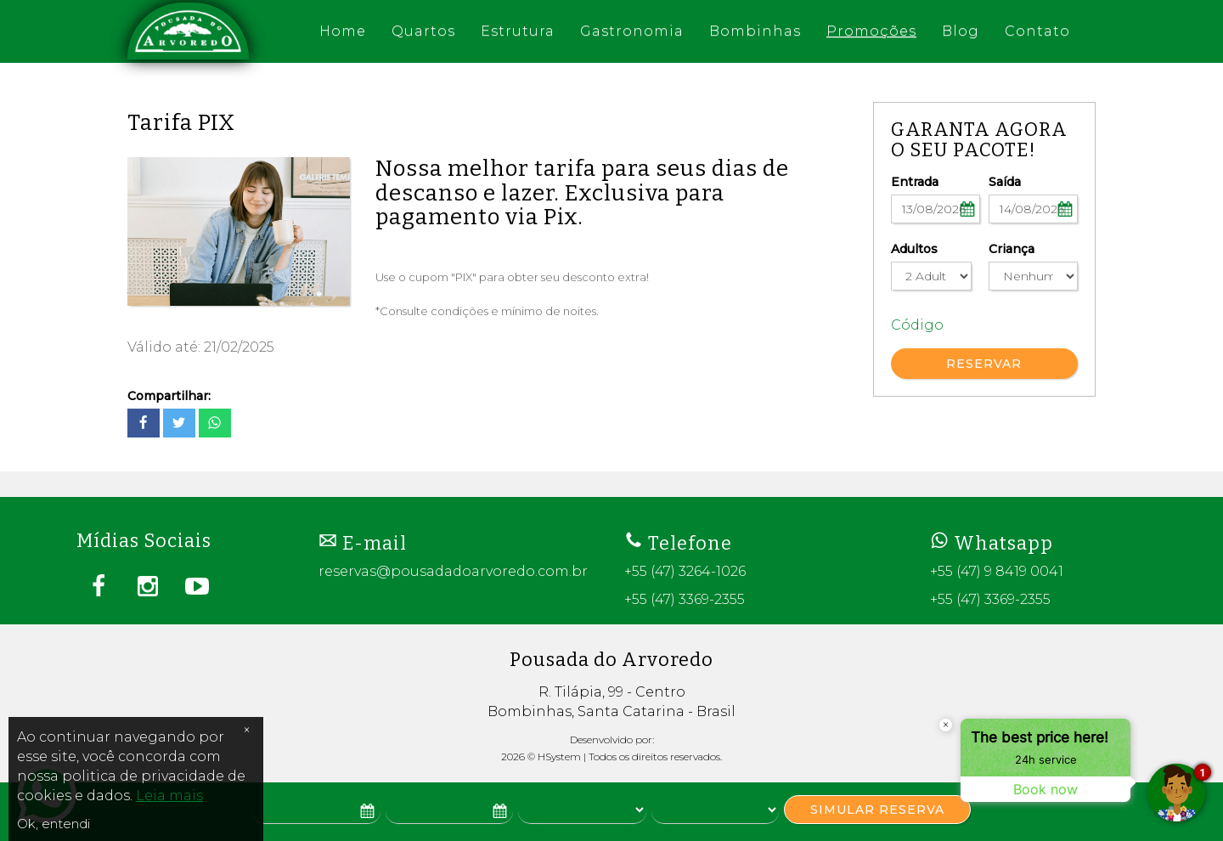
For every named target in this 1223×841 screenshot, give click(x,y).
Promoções (871, 31)
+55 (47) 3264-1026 (685, 571)
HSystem (559, 756)
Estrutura (518, 31)
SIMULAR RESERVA (877, 809)
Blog (960, 31)
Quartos (423, 31)
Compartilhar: (169, 396)
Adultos (914, 249)
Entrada (914, 181)
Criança (1011, 249)
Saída (1005, 181)
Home (342, 31)
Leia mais (169, 795)
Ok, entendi (53, 824)
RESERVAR (984, 363)
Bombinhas (755, 31)
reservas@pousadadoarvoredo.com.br (453, 571)
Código (917, 325)
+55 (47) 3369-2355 (684, 599)
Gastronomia (632, 31)
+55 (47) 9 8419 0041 (996, 571)
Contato (1037, 31)
